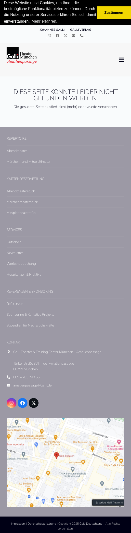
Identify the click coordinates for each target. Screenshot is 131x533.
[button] (121, 60)
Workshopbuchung (21, 263)
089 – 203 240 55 (26, 377)
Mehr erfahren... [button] (46, 21)
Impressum (18, 524)
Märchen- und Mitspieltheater (29, 161)
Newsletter (15, 253)
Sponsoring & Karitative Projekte (30, 314)
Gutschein (14, 242)
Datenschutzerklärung (42, 524)
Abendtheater (17, 150)
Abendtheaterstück (21, 191)
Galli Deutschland (91, 524)
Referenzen (15, 303)
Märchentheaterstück (22, 202)
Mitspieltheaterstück (22, 212)
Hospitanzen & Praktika (24, 274)
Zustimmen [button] (114, 13)
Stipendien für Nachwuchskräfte (30, 325)
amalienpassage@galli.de (32, 385)
